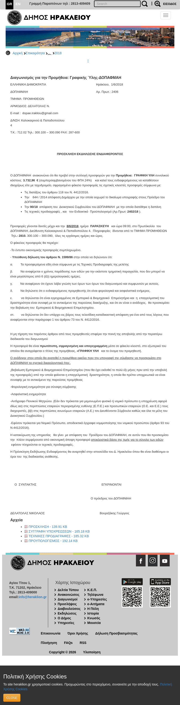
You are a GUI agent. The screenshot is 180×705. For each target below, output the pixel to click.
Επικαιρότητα (35, 53)
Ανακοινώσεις (68, 594)
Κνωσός (93, 618)
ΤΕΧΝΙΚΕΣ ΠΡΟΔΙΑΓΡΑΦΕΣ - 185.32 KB (59, 536)
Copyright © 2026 (62, 652)
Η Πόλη (93, 609)
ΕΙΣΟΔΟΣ (169, 4)
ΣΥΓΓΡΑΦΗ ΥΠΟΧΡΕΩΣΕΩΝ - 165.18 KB (59, 531)
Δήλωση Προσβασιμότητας (116, 633)
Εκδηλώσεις (67, 613)
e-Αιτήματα (96, 604)
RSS (83, 643)
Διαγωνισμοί (67, 599)
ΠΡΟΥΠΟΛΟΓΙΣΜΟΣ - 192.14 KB (53, 541)
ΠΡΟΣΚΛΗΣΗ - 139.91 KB (48, 527)
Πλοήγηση (49, 643)
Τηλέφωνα (95, 594)
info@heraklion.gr (32, 597)
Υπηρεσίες (66, 623)
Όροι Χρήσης (78, 633)
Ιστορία (93, 613)
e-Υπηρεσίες (97, 599)
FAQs (68, 643)
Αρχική (18, 53)
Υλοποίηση (92, 652)
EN (18, 4)
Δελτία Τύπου (68, 590)
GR (9, 4)
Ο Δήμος (64, 618)
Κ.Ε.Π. (92, 590)
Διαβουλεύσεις (69, 609)
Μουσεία (94, 623)
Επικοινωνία (50, 633)
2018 (58, 53)
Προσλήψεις (67, 604)
